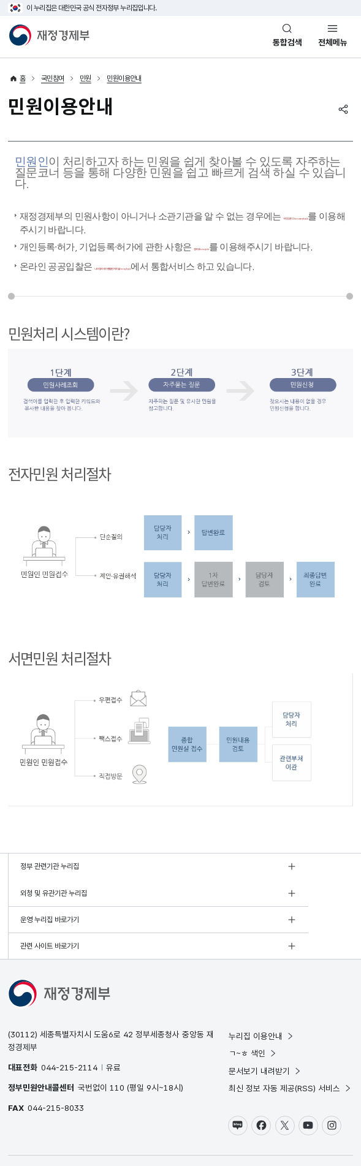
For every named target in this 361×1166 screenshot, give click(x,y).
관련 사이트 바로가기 (221, 908)
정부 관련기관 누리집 (49, 881)
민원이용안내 (124, 78)
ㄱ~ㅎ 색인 (253, 1015)
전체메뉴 (333, 42)
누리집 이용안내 (261, 997)
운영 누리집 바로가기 (49, 908)
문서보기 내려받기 (265, 1032)
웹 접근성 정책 (122, 1132)
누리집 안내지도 (170, 1132)
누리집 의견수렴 (221, 1132)
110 (117, 1049)
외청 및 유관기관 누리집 (225, 881)
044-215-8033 (56, 1070)
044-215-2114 (69, 1029)
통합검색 (287, 42)
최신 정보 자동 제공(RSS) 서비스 (290, 1050)
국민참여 (52, 78)
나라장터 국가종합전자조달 (184, 272)
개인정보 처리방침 (34, 1132)
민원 (85, 78)
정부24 (236, 244)
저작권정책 (81, 1132)
